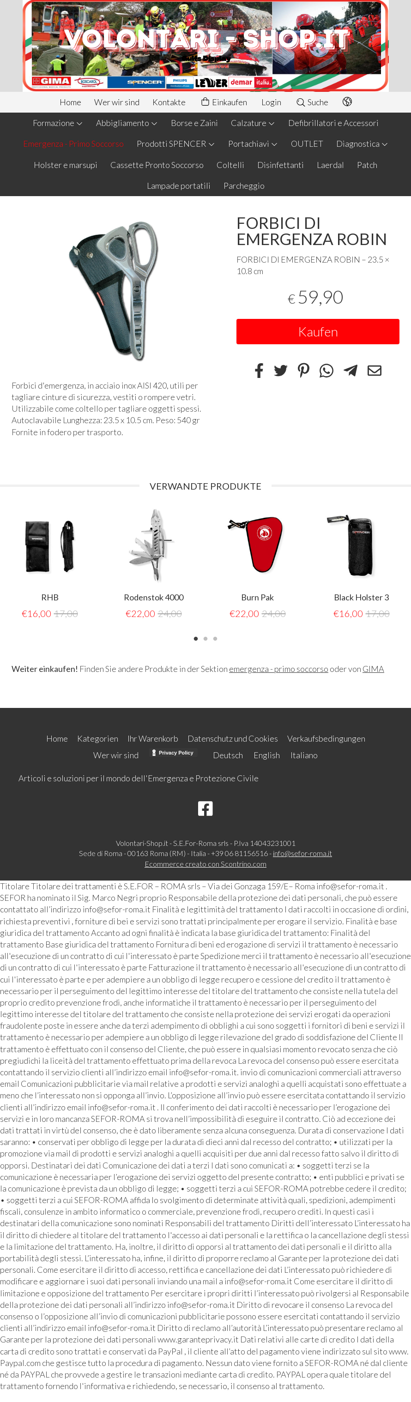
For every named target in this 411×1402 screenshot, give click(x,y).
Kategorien (97, 738)
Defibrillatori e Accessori (333, 123)
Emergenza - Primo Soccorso (73, 143)
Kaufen (318, 331)
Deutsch (228, 754)
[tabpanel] (50, 564)
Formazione (58, 123)
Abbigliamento (127, 123)
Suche (312, 102)
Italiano (304, 754)
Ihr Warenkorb (152, 738)
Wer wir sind (116, 102)
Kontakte (169, 102)
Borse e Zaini (194, 123)
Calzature (253, 123)
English (267, 754)
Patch (367, 165)
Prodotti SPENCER (176, 143)
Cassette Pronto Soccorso (157, 165)
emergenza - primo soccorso (278, 668)
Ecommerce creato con (205, 863)
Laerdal (330, 165)
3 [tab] (215, 637)
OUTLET (307, 143)
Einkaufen (223, 102)
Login (271, 102)
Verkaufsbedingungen (326, 738)
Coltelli (230, 165)
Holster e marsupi (65, 165)
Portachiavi (253, 143)
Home (70, 102)
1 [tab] (196, 637)
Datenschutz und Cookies (232, 738)
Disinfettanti (280, 165)
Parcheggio (244, 185)
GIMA (373, 668)
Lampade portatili (179, 185)
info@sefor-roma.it (302, 852)
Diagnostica (362, 143)
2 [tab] (205, 637)
